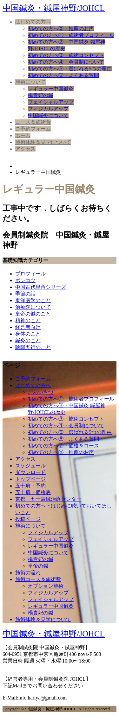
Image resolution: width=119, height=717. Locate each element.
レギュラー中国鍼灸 (51, 88)
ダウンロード (30, 472)
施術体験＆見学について (43, 142)
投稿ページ (28, 519)
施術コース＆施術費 (38, 579)
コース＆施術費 (33, 122)
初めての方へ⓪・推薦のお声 (61, 28)
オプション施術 (45, 586)
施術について (30, 82)
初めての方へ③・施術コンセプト (66, 55)
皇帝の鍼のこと (33, 313)
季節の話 (25, 293)
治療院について (33, 307)
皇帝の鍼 (38, 566)
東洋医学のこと (33, 300)
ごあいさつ (40, 392)
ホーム (22, 135)
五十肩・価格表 (33, 492)
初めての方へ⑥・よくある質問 (63, 75)
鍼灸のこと (28, 340)
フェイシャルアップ (51, 102)
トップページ (30, 479)
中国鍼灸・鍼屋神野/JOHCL (54, 8)
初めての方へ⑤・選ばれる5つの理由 (70, 68)
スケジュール (30, 465)
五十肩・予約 (30, 485)
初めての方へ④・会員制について (66, 62)
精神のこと (28, 320)
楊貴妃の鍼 (40, 95)
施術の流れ (28, 572)
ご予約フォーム (33, 128)
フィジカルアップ (48, 108)
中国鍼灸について (48, 115)
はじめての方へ (33, 22)
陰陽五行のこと (33, 347)
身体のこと (28, 334)
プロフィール (30, 273)
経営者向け (28, 327)
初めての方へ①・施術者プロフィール (71, 35)
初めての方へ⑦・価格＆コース (63, 445)
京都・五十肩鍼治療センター (48, 499)
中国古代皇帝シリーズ (40, 287)
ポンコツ (25, 280)
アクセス (25, 149)
